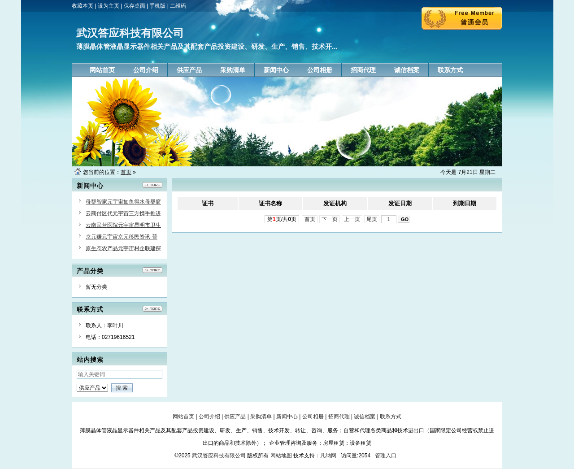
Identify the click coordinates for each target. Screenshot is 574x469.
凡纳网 (328, 455)
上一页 (352, 219)
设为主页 (108, 6)
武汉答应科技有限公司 (219, 455)
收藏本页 (82, 6)
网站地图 (281, 455)
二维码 (178, 6)
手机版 (157, 6)
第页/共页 (281, 219)
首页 (126, 172)
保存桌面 (134, 6)
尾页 (372, 219)
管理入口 (385, 455)
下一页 (329, 219)
